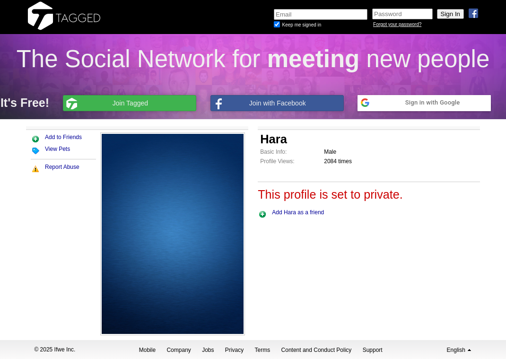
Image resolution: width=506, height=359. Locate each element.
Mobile (147, 350)
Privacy (234, 350)
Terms (262, 350)
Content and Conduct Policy (316, 350)
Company (178, 350)
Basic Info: (273, 152)
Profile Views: (277, 161)
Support (373, 350)
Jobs (208, 350)
